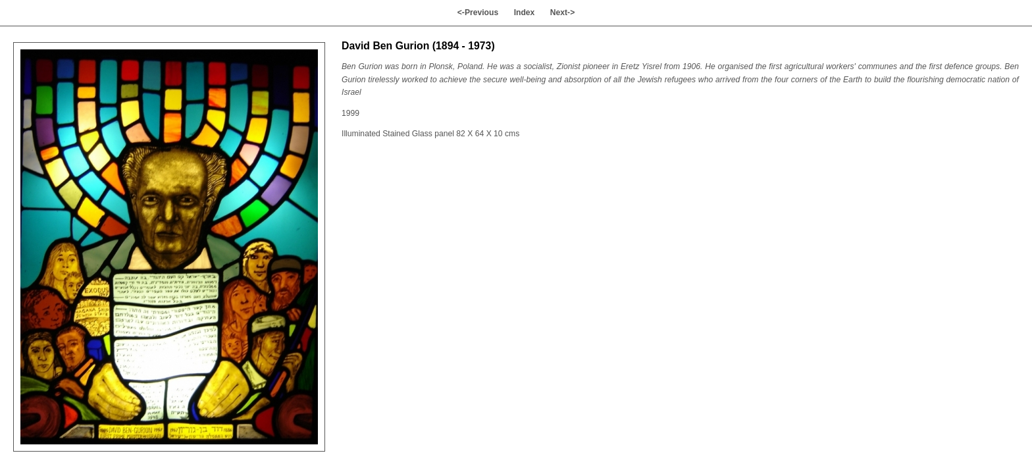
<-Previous (478, 12)
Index (524, 12)
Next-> (562, 12)
